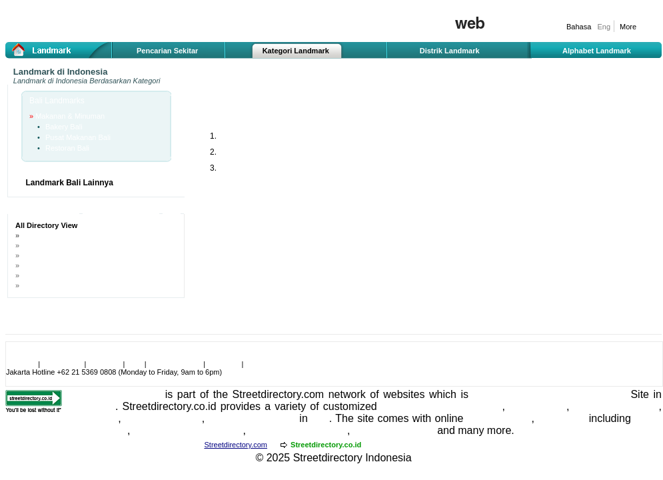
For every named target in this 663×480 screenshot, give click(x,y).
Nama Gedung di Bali (56, 275)
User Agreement (175, 364)
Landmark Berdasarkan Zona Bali (76, 245)
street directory (466, 406)
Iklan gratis (518, 38)
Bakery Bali (64, 127)
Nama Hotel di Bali (51, 285)
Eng (603, 27)
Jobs (134, 364)
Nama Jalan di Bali (52, 255)
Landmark (29, 81)
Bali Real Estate (163, 418)
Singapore (91, 406)
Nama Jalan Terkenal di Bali (66, 265)
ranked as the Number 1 (533, 394)
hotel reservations (616, 406)
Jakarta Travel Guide (298, 430)
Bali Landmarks (57, 100)
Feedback (223, 364)
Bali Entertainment (252, 418)
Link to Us (105, 364)
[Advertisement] (277, 221)
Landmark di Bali (51, 235)
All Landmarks (43, 210)
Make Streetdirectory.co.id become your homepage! (90, 356)
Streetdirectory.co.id (114, 394)
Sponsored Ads (121, 210)
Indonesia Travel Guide (188, 430)
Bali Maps (561, 418)
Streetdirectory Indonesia (352, 457)
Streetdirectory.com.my (411, 445)
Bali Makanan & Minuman (250, 105)
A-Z (171, 210)
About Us (21, 364)
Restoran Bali (67, 148)
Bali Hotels (92, 418)
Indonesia (404, 406)
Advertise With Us (274, 364)
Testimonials (62, 364)
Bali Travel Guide (393, 430)
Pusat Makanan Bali (78, 137)
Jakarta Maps (499, 418)
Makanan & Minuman (70, 116)
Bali (320, 418)
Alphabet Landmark (596, 51)
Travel (611, 394)
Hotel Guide (537, 406)
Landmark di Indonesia (60, 72)
